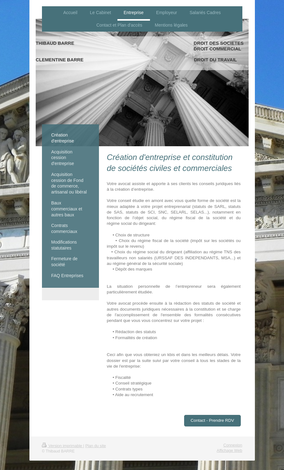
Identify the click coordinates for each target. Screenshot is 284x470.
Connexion (232, 445)
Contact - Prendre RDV (212, 420)
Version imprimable (62, 446)
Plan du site (95, 446)
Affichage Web (229, 450)
